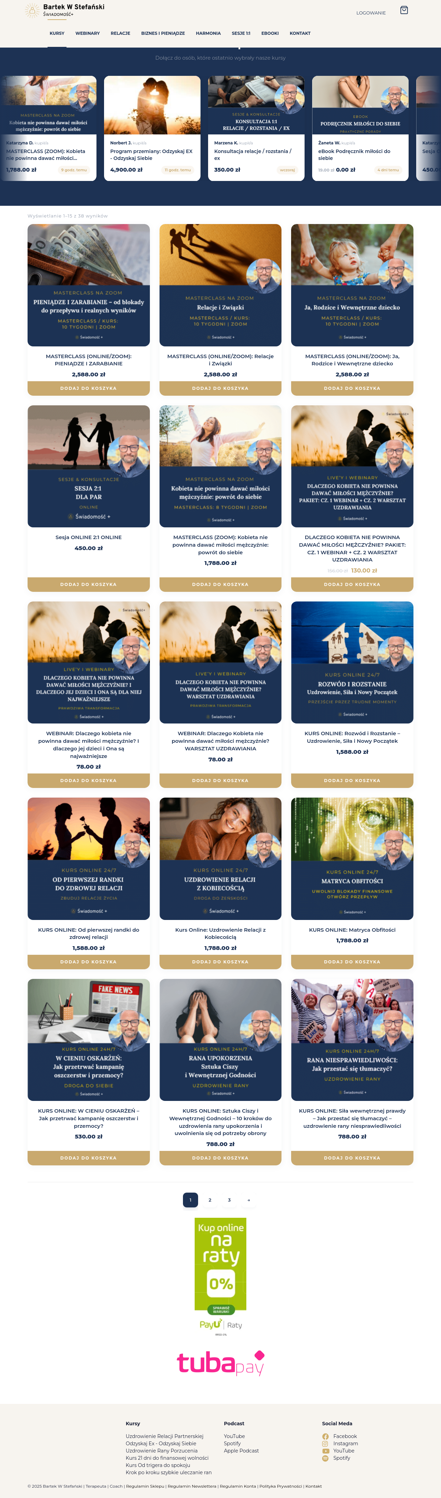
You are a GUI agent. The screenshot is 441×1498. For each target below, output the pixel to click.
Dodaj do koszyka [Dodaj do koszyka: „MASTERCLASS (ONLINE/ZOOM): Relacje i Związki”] (220, 388)
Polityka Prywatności (280, 1486)
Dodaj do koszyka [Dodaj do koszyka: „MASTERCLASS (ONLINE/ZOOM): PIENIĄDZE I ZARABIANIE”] (88, 388)
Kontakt (314, 1486)
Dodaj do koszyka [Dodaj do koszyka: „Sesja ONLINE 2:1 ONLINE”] (88, 584)
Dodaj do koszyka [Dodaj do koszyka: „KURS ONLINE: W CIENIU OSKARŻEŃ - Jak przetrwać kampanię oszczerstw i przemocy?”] (88, 1158)
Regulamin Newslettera (192, 1486)
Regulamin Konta (238, 1486)
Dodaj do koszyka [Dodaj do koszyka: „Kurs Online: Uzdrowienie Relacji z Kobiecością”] (220, 961)
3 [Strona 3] (229, 1200)
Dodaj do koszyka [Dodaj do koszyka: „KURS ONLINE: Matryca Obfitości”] (352, 961)
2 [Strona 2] (209, 1200)
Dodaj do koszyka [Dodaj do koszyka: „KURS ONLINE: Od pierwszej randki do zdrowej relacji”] (88, 961)
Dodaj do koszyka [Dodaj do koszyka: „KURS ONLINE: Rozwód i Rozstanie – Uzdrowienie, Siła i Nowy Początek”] (352, 780)
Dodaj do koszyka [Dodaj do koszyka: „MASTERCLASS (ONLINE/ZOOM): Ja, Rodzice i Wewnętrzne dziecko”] (352, 388)
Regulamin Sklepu (145, 1486)
